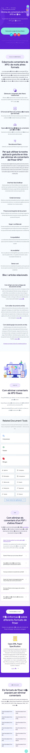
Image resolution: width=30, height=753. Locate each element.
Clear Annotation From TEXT (21, 745)
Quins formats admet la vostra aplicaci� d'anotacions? (13, 540)
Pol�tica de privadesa (19, 42)
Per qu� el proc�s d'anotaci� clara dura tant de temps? (13, 597)
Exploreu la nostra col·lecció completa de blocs (15, 343)
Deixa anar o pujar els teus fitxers (15, 31)
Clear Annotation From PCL (21, 723)
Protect (20, 494)
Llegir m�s (21, 299)
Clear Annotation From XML (21, 734)
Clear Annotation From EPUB (7, 717)
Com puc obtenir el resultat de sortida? (13, 572)
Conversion (6, 439)
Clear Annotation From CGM (21, 712)
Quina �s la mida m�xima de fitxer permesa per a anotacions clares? (12, 563)
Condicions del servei (10, 42)
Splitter (5, 470)
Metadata (5, 476)
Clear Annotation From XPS (7, 739)
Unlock (4, 494)
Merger (5, 462)
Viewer (5, 450)
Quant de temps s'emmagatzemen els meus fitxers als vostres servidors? (13, 580)
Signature (20, 488)
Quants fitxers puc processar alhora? (13, 555)
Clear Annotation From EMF (7, 745)
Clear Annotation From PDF (7, 712)
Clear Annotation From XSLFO (21, 739)
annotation (26, 527)
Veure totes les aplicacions (15, 500)
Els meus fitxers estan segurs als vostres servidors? (14, 588)
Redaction (5, 488)
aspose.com (14, 23)
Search (19, 482)
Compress (20, 470)
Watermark (5, 482)
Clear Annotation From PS (7, 728)
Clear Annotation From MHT (7, 723)
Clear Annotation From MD (7, 734)
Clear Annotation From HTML (21, 717)
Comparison (21, 476)
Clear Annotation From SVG (21, 728)
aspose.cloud (20, 23)
